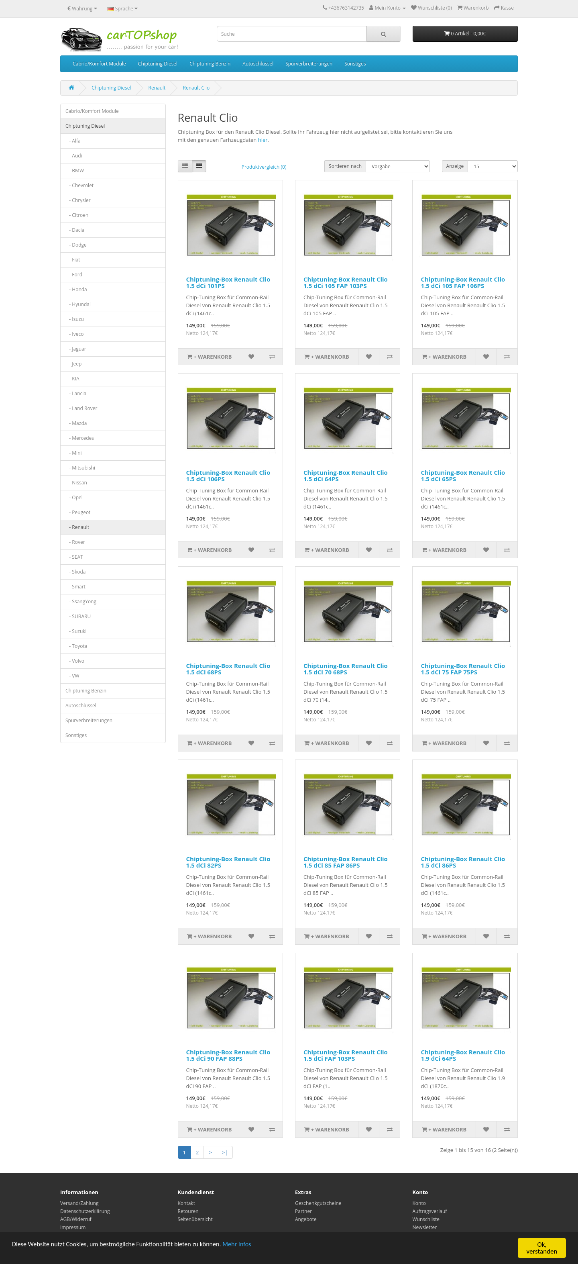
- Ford (73, 274)
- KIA (72, 378)
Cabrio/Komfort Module (99, 63)
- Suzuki (76, 631)
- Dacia (74, 230)
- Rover (75, 542)
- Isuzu (74, 319)
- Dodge (76, 244)
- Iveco (74, 334)
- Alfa (73, 140)
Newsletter (425, 1227)
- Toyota (76, 646)
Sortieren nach (345, 166)
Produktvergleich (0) (264, 166)
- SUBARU (78, 616)
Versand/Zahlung (79, 1203)
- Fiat (72, 259)
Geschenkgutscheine (318, 1203)
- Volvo (74, 661)
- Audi (73, 155)
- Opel (74, 497)
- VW (72, 675)
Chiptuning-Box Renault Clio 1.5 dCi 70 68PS (345, 669)
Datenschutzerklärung (85, 1211)
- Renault (77, 527)
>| (225, 1152)
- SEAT (74, 556)
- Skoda (75, 571)
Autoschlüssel (257, 63)
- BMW (74, 170)
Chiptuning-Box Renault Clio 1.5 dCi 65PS (463, 475)
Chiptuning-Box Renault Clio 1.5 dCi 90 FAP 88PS (228, 1055)
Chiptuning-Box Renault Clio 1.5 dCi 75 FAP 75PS (463, 669)
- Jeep (73, 363)
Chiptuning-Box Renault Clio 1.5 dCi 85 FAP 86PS (345, 862)
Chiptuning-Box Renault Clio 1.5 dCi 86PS (463, 862)
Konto (419, 1203)
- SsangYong (80, 601)
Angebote (306, 1219)
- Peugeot (77, 512)
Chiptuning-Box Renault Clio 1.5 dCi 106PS (228, 475)
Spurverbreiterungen (308, 63)
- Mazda (76, 423)
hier (263, 139)
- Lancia (75, 393)
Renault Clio (196, 87)
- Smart (75, 586)
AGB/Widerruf (76, 1219)
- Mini (73, 452)
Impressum (72, 1227)
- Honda (76, 289)
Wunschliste (426, 1219)
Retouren (188, 1211)
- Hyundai (78, 304)
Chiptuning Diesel (157, 63)
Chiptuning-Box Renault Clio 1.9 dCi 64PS (463, 1055)
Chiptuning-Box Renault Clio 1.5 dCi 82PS (228, 862)
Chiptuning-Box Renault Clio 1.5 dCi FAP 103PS (345, 1055)
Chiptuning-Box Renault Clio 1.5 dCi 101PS (228, 282)
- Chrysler (78, 200)
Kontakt (186, 1203)
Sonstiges (355, 63)
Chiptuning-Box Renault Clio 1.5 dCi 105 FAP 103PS (345, 282)
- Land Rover (81, 408)
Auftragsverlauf (430, 1211)
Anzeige (455, 166)
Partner (303, 1211)
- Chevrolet (79, 185)
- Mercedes (79, 438)
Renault (157, 87)
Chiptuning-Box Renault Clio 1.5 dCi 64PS (345, 475)
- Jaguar (75, 348)
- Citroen (76, 215)
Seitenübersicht (195, 1219)
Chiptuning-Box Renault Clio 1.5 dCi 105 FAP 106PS (463, 282)
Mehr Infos (249, 1246)
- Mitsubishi (80, 467)
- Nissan (76, 482)
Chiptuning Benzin (209, 63)
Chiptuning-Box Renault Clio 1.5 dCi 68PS (228, 669)
